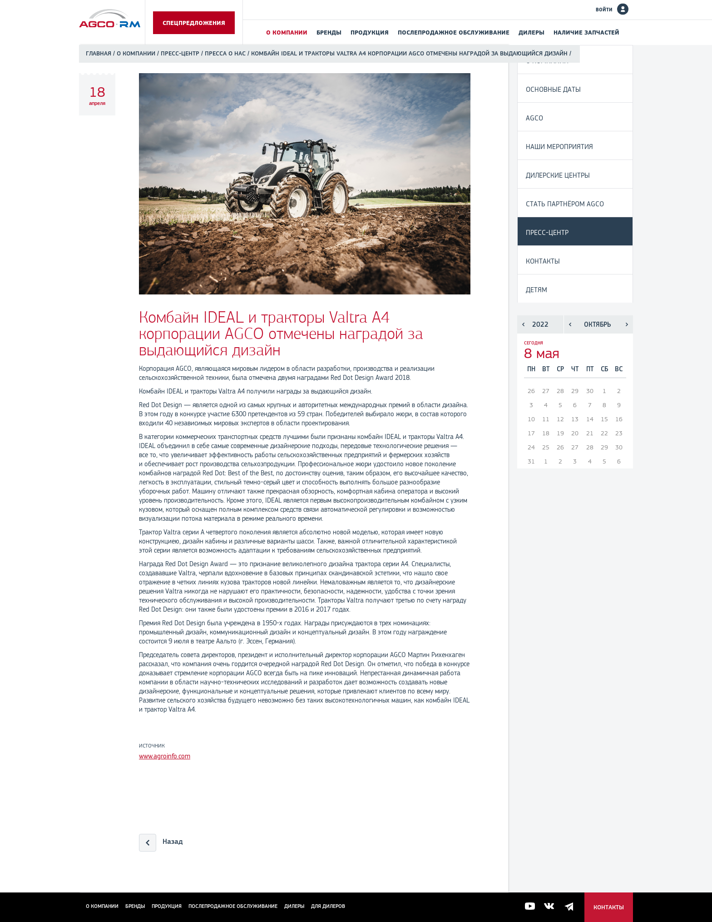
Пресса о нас (225, 53)
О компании (286, 32)
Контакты (543, 261)
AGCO (534, 118)
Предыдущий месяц (570, 324)
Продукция (370, 32)
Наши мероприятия (559, 146)
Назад (173, 841)
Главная (98, 53)
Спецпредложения (194, 22)
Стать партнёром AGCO (565, 204)
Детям (536, 290)
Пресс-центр (180, 53)
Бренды (328, 32)
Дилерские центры (558, 175)
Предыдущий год (523, 324)
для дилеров (328, 906)
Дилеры (531, 32)
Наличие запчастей (586, 32)
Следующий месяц (627, 324)
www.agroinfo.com (164, 756)
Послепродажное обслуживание (453, 32)
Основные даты (553, 89)
